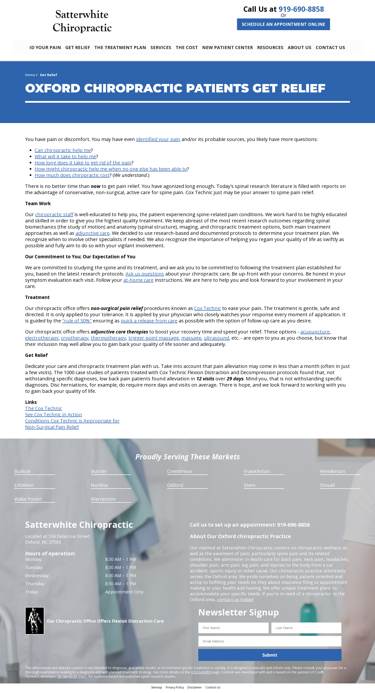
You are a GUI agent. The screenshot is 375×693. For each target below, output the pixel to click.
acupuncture (315, 334)
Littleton (24, 487)
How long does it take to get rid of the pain (83, 165)
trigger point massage (153, 340)
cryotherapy (74, 340)
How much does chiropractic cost (72, 177)
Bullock (22, 473)
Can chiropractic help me (63, 152)
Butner (99, 473)
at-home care (138, 282)
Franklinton (257, 473)
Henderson (332, 473)
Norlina (99, 487)
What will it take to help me (65, 158)
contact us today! (235, 601)
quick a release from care (149, 323)
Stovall (327, 487)
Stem (249, 487)
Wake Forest (28, 501)
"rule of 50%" (77, 323)
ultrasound (216, 340)
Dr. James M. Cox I (72, 678)
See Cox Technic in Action (53, 416)
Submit (269, 657)
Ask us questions (145, 276)
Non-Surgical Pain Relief (52, 429)
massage (191, 340)
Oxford (175, 487)
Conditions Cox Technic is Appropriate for (72, 423)
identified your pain (158, 141)
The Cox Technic (43, 410)
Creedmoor (180, 473)
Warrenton (103, 501)
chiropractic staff (54, 216)
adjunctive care (93, 235)
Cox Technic (207, 310)
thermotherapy (108, 340)
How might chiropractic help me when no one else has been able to (111, 171)
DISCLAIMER (201, 674)
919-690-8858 (301, 9)
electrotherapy (42, 340)
